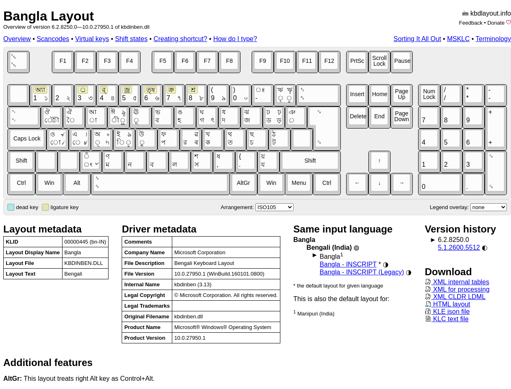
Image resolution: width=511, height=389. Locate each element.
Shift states (131, 38)
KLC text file (447, 318)
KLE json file (447, 311)
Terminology (493, 38)
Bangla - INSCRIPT (348, 264)
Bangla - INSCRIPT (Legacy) (362, 272)
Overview (17, 38)
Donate (495, 23)
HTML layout (447, 304)
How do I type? (235, 38)
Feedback (471, 23)
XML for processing (457, 289)
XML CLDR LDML (455, 296)
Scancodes (53, 38)
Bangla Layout (48, 16)
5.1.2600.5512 (459, 247)
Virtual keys (92, 38)
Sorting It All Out (417, 38)
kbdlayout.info (490, 13)
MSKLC (458, 38)
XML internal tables (457, 282)
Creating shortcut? (180, 38)
